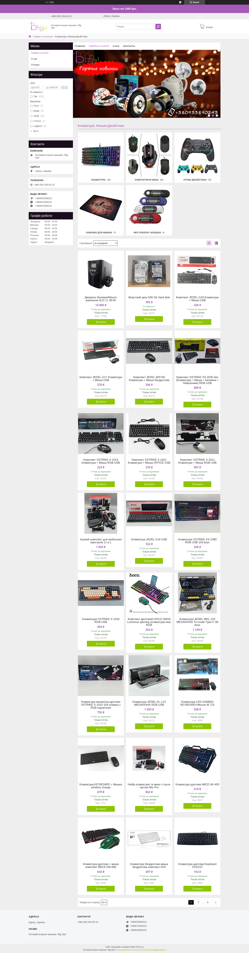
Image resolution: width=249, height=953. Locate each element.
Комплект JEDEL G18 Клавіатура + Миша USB (197, 299)
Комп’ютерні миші (147, 179)
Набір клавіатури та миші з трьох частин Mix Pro (149, 786)
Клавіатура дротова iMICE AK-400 (197, 784)
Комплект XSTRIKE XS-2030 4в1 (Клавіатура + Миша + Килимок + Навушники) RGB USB (197, 380)
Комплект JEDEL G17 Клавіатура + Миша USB (101, 379)
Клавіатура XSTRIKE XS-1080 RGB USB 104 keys (197, 541)
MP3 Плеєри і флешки (147, 232)
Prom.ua (139, 947)
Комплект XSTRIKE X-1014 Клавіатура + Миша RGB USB (101, 461)
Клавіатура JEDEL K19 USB (149, 539)
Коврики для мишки (99, 232)
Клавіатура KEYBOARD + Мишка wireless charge (101, 786)
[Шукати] (158, 26)
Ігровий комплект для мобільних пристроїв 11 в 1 (101, 541)
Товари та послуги (43, 36)
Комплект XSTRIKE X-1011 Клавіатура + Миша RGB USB (197, 461)
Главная (80, 46)
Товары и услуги (99, 46)
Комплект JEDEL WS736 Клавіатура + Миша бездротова (149, 379)
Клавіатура (98, 179)
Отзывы (35, 64)
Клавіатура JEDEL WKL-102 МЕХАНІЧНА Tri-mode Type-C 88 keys (197, 622)
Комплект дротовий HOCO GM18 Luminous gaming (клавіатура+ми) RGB (149, 622)
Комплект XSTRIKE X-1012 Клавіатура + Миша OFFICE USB (149, 461)
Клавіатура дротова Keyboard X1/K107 (197, 866)
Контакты (129, 46)
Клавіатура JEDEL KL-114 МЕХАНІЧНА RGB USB (149, 703)
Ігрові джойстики (194, 179)
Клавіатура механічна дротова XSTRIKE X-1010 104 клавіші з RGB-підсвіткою (100, 704)
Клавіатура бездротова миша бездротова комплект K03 (149, 866)
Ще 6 (36, 131)
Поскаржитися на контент (128, 950)
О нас (116, 46)
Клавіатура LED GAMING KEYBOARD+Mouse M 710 (197, 703)
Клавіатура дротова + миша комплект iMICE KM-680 (101, 866)
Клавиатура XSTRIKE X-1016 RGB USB (101, 621)
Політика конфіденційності (154, 950)
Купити (102, 322)
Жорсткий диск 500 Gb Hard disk (149, 297)
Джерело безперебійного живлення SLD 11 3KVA (101, 299)
